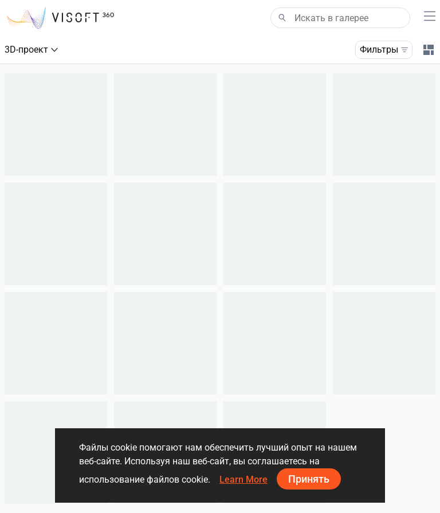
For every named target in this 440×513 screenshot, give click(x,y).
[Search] (340, 17)
